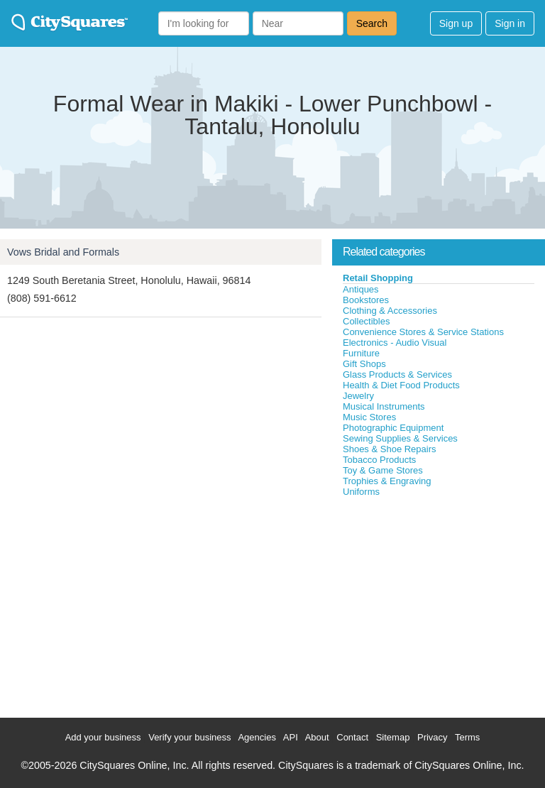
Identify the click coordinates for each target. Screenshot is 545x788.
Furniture (361, 353)
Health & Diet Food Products (401, 385)
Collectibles (366, 321)
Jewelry (358, 395)
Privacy (432, 737)
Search (371, 23)
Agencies (256, 737)
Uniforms (361, 491)
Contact (352, 737)
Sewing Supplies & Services (400, 438)
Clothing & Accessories (390, 310)
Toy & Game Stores (383, 470)
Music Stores (369, 417)
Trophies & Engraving (387, 481)
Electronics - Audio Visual (394, 342)
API (290, 737)
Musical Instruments (384, 406)
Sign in (510, 23)
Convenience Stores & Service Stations (423, 332)
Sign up (456, 23)
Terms (467, 737)
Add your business (103, 737)
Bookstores (366, 300)
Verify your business (189, 737)
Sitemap (393, 737)
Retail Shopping (378, 278)
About (317, 737)
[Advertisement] (438, 604)
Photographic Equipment (393, 427)
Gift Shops (364, 364)
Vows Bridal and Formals (63, 252)
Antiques (361, 289)
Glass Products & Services (397, 374)
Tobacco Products (379, 459)
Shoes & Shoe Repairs (389, 449)
